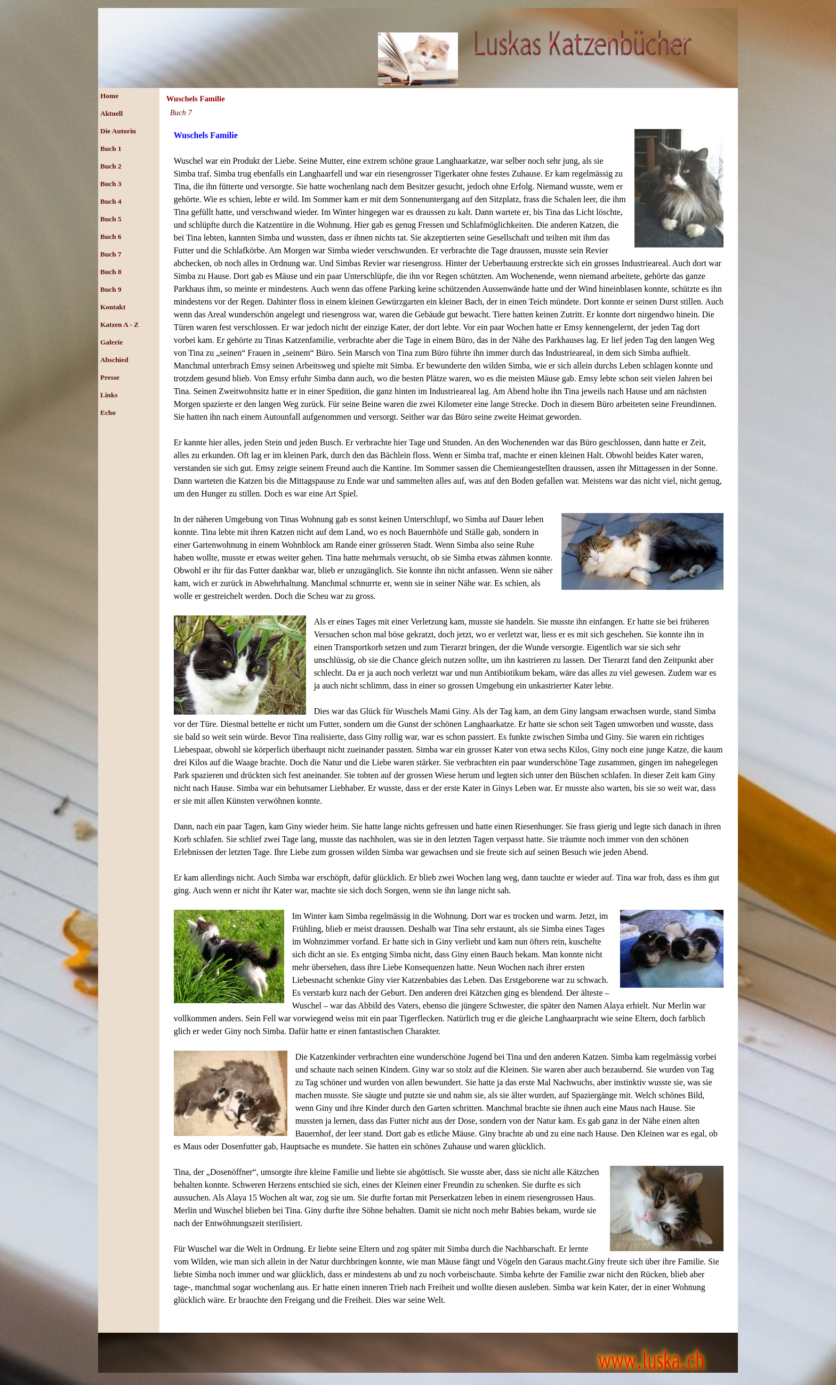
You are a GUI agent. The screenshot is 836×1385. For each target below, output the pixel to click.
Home (109, 96)
